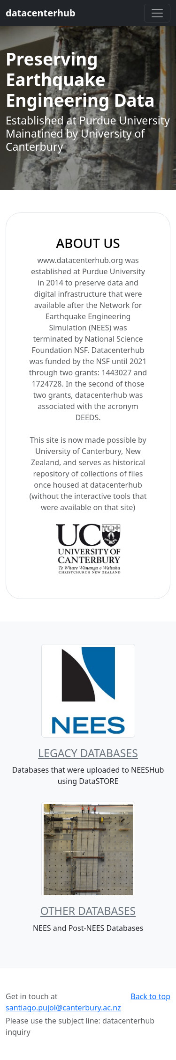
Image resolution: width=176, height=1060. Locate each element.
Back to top (150, 996)
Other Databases (88, 910)
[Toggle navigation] (157, 13)
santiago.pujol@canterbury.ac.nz (63, 1007)
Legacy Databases (88, 753)
